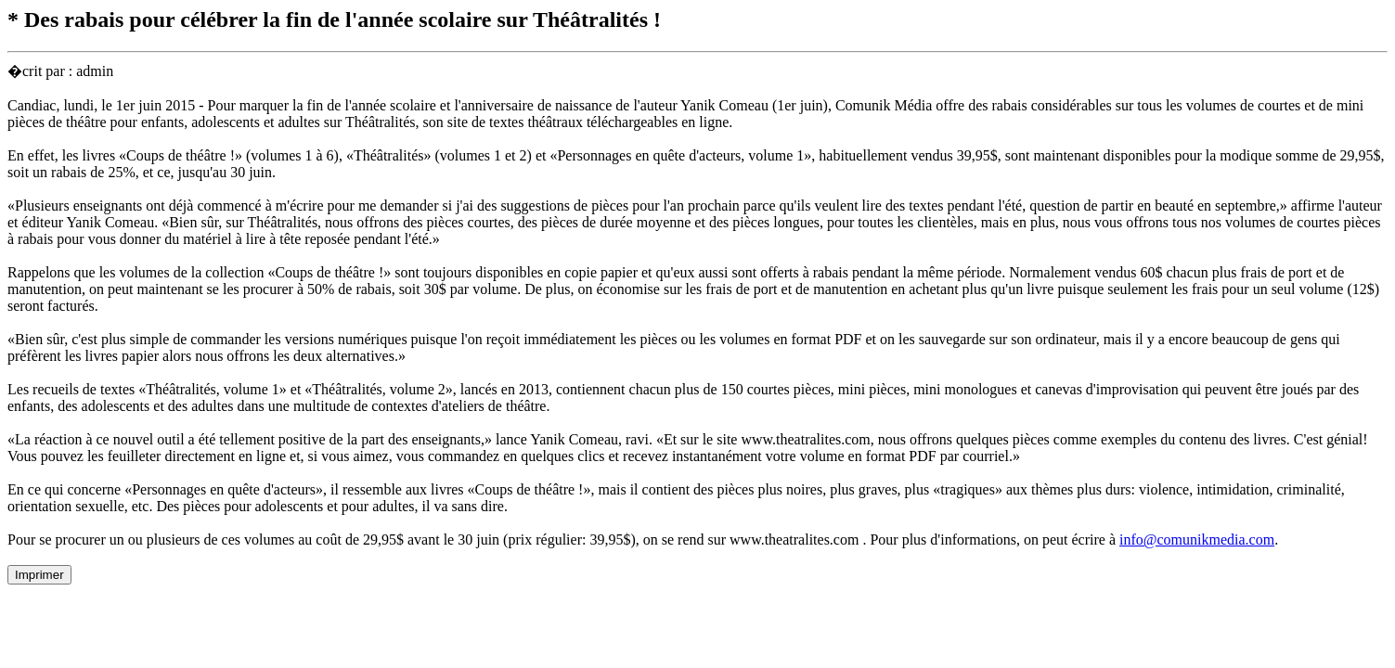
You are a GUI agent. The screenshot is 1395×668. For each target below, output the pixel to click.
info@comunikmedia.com (1196, 539)
